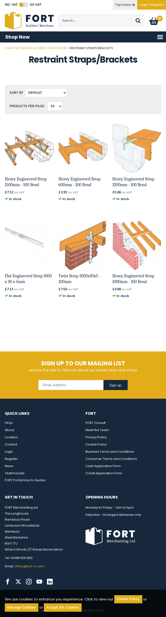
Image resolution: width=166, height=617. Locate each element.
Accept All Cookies (62, 607)
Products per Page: (27, 106)
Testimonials (14, 473)
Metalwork (58, 48)
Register (11, 459)
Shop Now (84, 37)
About (9, 430)
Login (9, 451)
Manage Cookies (21, 607)
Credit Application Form (104, 473)
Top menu (125, 4)
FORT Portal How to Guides (25, 480)
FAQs (9, 423)
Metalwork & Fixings (31, 48)
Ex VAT (36, 5)
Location (11, 437)
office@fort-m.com (30, 566)
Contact (11, 444)
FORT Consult (96, 423)
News (9, 466)
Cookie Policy (96, 444)
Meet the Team (97, 430)
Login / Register (152, 4)
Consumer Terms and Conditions (111, 459)
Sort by (16, 93)
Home (9, 48)
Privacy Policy (96, 437)
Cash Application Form (103, 466)
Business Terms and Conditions (110, 451)
